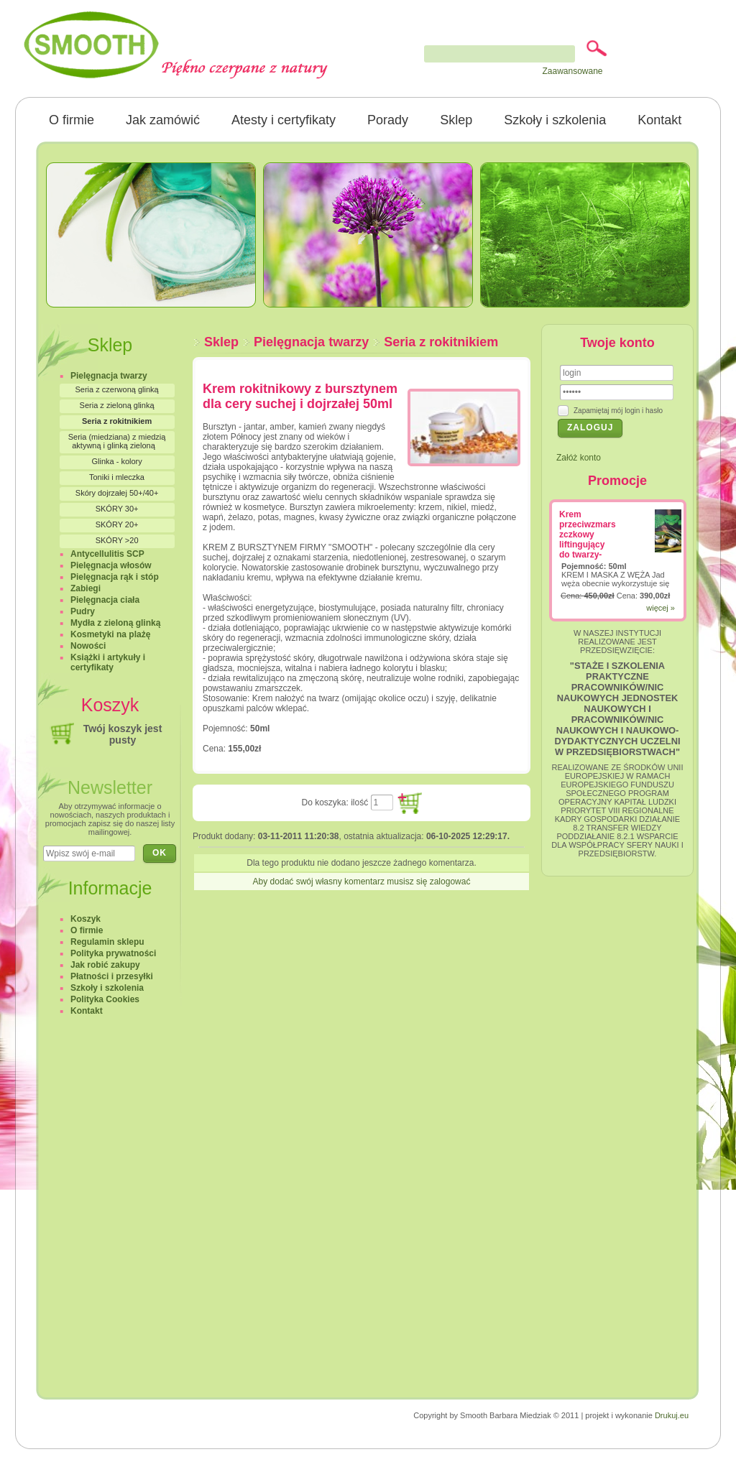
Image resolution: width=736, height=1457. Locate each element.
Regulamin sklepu (107, 942)
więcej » (660, 607)
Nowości (88, 646)
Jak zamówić (163, 120)
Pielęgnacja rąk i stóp (114, 577)
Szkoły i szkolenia (555, 120)
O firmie (71, 120)
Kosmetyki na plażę (110, 634)
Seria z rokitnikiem (441, 342)
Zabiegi (85, 588)
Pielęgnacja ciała (104, 600)
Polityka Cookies (104, 999)
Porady (387, 120)
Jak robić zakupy (105, 965)
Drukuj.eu (672, 1415)
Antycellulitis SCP (107, 554)
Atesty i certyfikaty (283, 120)
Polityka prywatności (113, 953)
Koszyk (85, 919)
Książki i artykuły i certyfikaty (107, 662)
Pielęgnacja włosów (111, 565)
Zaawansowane (572, 71)
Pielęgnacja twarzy (311, 342)
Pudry (82, 611)
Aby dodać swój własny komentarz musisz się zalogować (362, 881)
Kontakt (659, 120)
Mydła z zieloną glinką (115, 623)
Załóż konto (578, 458)
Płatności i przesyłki (111, 976)
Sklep (456, 120)
